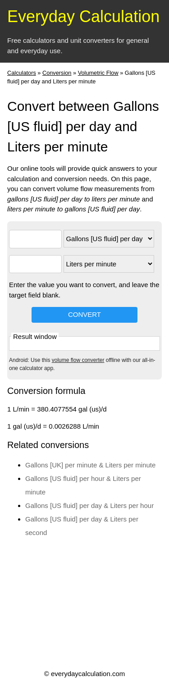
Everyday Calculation (83, 16)
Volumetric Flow (98, 72)
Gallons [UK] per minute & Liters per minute (90, 465)
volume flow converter (78, 360)
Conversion (57, 72)
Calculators (21, 72)
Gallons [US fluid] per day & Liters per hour (89, 505)
